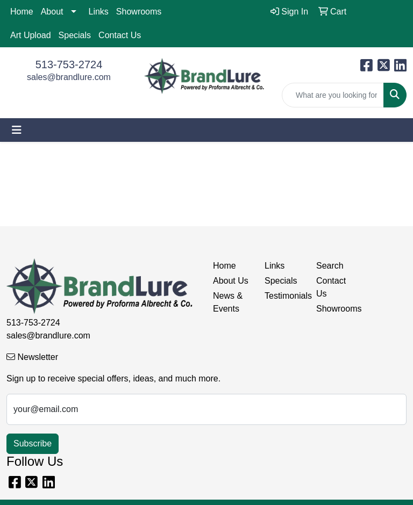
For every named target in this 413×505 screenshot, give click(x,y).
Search (330, 265)
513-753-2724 (69, 64)
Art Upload (30, 35)
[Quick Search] (333, 95)
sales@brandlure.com (69, 77)
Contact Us (119, 35)
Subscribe (32, 443)
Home (21, 11)
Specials (75, 35)
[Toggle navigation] (16, 130)
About (52, 11)
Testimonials (284, 295)
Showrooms (138, 11)
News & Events (228, 302)
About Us (230, 280)
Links (99, 11)
